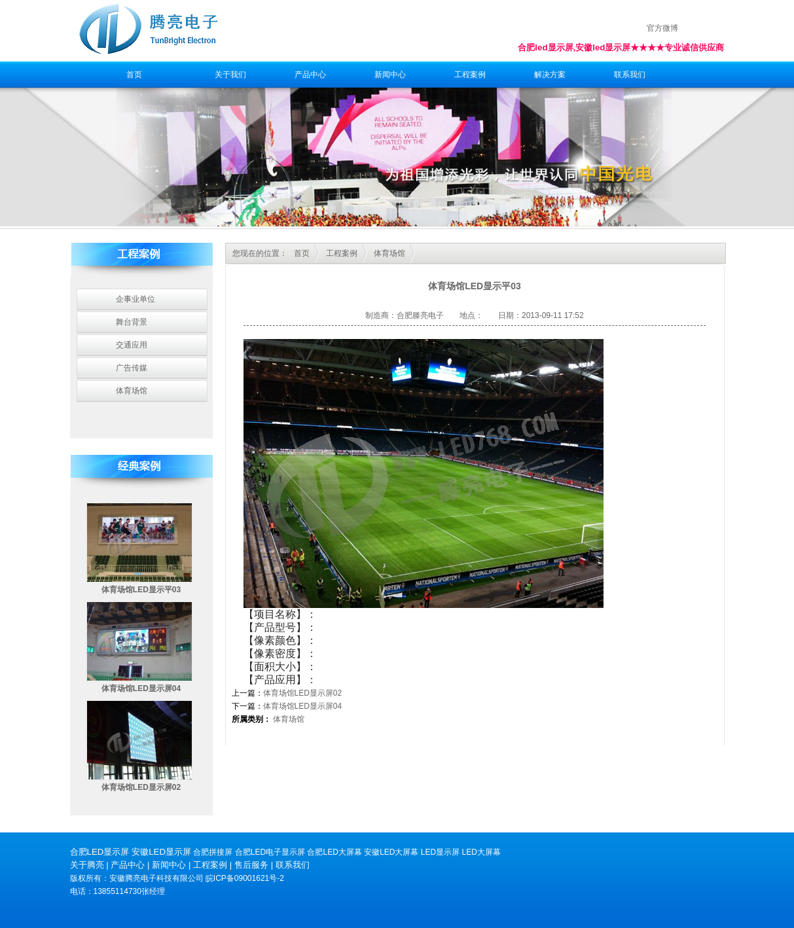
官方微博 (662, 28)
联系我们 (629, 74)
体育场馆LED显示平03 (141, 589)
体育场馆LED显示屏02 (141, 787)
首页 (134, 74)
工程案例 (470, 74)
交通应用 (131, 344)
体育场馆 (131, 390)
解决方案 (550, 74)
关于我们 (230, 74)
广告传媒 (131, 367)
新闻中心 (390, 74)
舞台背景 (131, 322)
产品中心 (310, 74)
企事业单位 (135, 299)
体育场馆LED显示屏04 (141, 688)
